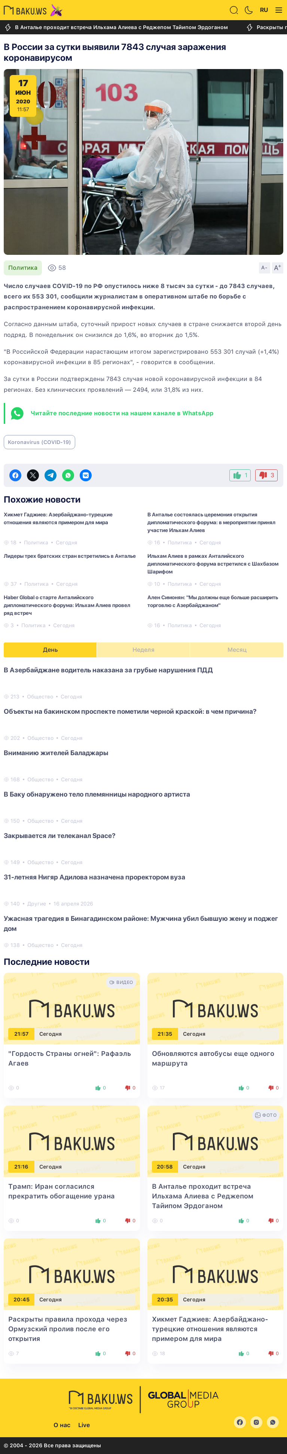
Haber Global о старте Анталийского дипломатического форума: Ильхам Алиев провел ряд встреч (67, 605)
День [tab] (50, 649)
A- (264, 268)
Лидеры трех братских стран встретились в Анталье (70, 556)
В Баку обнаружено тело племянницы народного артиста (97, 794)
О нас (62, 1425)
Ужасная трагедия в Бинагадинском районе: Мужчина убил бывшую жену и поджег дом (141, 923)
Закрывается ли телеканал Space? (60, 835)
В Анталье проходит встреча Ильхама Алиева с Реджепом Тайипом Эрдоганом (116, 27)
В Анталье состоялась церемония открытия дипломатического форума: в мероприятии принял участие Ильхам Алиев (211, 522)
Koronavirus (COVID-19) (39, 442)
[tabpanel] (143, 807)
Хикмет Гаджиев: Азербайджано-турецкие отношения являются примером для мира (58, 518)
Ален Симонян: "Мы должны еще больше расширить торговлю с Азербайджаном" (212, 601)
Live (84, 1425)
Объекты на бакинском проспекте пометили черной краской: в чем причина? (130, 711)
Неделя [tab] (143, 649)
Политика (22, 267)
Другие (36, 904)
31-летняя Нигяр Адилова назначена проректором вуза (94, 877)
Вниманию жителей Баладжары (56, 753)
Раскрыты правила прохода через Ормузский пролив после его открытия (67, 1328)
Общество (40, 697)
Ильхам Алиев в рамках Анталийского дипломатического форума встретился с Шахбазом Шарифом (212, 564)
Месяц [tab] (237, 649)
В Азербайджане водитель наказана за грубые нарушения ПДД (108, 670)
